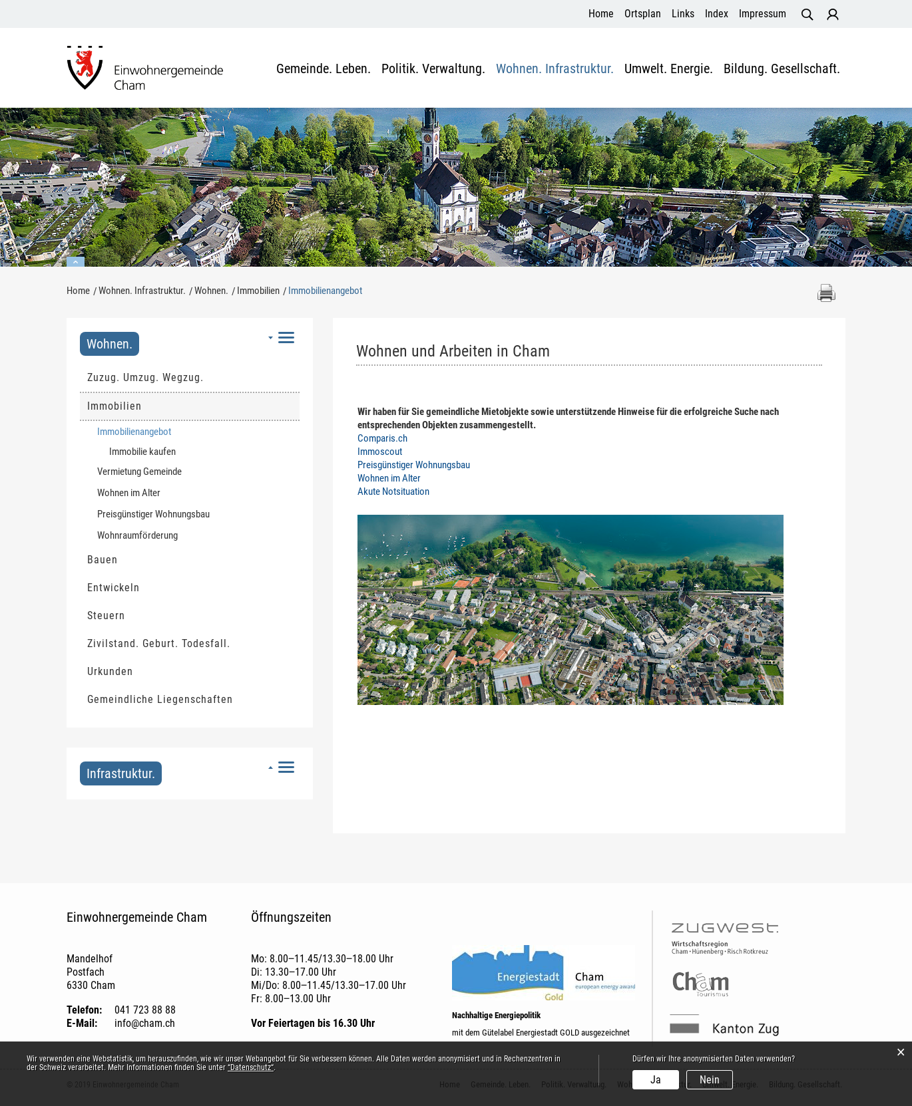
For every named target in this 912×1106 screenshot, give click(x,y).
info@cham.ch (144, 1023)
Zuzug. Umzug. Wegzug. (145, 377)
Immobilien (114, 406)
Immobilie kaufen (142, 452)
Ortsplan (642, 13)
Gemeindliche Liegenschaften (160, 699)
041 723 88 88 (145, 1010)
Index (716, 13)
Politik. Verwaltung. (433, 69)
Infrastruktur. (121, 773)
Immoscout (379, 452)
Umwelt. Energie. (668, 69)
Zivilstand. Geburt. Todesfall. (158, 643)
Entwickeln (113, 587)
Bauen (102, 559)
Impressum (762, 13)
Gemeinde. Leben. (323, 69)
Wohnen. (109, 344)
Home (601, 13)
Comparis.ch (388, 438)
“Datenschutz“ (251, 1067)
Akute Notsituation (393, 491)
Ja (655, 1079)
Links (683, 13)
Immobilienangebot (159, 431)
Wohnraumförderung (137, 535)
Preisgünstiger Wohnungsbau (153, 514)
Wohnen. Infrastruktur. (555, 69)
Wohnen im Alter (128, 493)
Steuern (106, 615)
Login (833, 15)
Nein (710, 1079)
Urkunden (110, 671)
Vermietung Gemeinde (139, 472)
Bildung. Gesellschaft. (782, 69)
